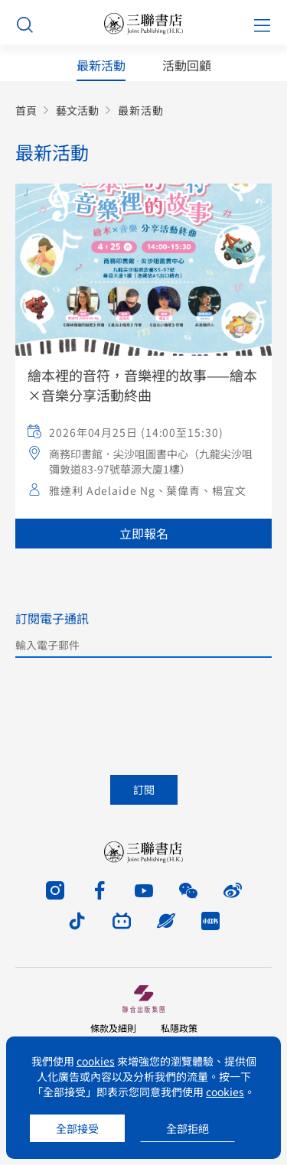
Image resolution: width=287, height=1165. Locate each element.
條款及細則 (113, 1027)
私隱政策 (179, 1027)
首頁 (26, 110)
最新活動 (101, 65)
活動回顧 (186, 65)
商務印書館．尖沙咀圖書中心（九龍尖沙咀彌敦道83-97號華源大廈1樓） (151, 461)
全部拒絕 (187, 1128)
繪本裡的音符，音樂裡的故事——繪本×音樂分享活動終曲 (142, 385)
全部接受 (77, 1128)
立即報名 (143, 533)
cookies (96, 1061)
